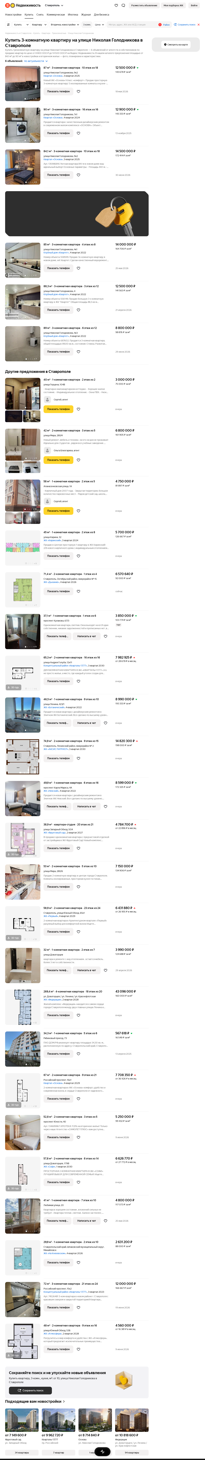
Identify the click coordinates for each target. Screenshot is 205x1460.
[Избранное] (116, 5)
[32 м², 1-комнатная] (24, 967)
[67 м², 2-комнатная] (24, 1092)
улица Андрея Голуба (55, 662)
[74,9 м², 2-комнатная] (24, 758)
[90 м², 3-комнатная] (24, 127)
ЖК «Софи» (49, 1166)
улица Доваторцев (53, 954)
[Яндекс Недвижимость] (25, 5)
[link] (194, 5)
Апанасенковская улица (56, 486)
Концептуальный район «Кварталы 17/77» (65, 665)
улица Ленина (51, 704)
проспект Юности (53, 1121)
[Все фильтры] (8, 24)
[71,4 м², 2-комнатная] (24, 591)
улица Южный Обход (68, 913)
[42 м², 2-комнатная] (24, 452)
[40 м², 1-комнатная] (24, 402)
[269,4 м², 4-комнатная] (24, 1009)
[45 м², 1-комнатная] (24, 549)
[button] (123, 5)
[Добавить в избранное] (78, 91)
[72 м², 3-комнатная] (24, 1301)
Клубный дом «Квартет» (56, 252)
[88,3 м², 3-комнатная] (24, 303)
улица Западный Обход (56, 829)
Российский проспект (55, 1080)
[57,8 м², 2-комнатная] (24, 1176)
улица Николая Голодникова (58, 72)
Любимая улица (52, 1205)
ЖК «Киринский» (52, 540)
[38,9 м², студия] (24, 842)
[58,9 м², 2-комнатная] (24, 925)
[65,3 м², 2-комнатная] (24, 675)
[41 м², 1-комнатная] (24, 1217)
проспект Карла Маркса (56, 787)
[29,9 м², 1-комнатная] (24, 1259)
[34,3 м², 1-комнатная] (24, 1050)
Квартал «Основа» (53, 76)
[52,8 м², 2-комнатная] (24, 1134)
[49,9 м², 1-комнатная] (24, 800)
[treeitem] (14, 15)
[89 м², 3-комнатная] (24, 345)
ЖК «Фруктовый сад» (55, 832)
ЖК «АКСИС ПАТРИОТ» (56, 749)
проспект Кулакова (54, 620)
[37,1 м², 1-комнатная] (24, 633)
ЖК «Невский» (51, 791)
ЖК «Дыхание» (51, 582)
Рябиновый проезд (53, 1038)
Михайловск (50, 1250)
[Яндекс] (7, 5)
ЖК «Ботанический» (54, 707)
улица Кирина (51, 537)
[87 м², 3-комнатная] (24, 85)
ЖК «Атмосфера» (53, 1333)
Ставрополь (50, 579)
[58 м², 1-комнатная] (24, 503)
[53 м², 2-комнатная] (24, 883)
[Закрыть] (198, 24)
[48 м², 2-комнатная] (24, 1341)
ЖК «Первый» (51, 916)
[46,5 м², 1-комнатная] (24, 716)
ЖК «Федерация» (53, 999)
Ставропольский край (55, 1247)
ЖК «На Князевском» (55, 1253)
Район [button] (166, 25)
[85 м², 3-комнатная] (24, 262)
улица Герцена (51, 384)
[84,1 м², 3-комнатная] (24, 168)
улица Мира (50, 435)
